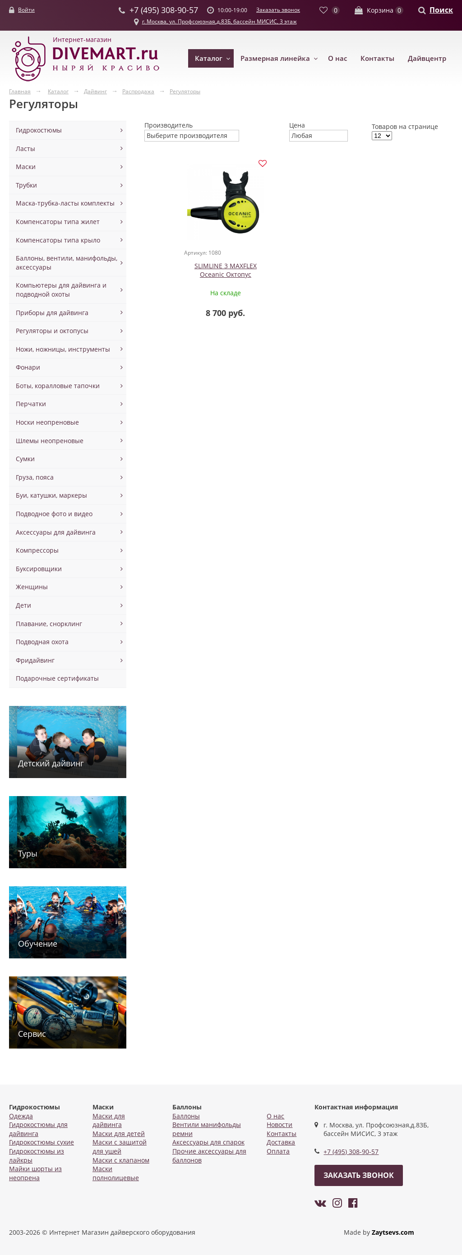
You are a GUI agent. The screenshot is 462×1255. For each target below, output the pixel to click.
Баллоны (186, 1116)
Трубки (26, 185)
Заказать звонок (278, 10)
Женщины (32, 586)
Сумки (25, 458)
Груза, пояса (35, 477)
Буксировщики (39, 568)
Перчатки (31, 403)
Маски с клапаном (120, 1160)
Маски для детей (118, 1133)
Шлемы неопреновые (49, 440)
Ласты (25, 148)
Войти (26, 10)
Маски (26, 166)
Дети (23, 605)
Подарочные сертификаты (57, 678)
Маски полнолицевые (115, 1173)
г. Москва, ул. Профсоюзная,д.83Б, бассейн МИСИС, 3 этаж (219, 21)
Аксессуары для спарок (208, 1142)
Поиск (441, 10)
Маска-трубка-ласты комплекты (65, 203)
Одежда (21, 1116)
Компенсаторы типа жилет (58, 221)
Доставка (281, 1142)
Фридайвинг (35, 660)
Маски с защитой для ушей (119, 1146)
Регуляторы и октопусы (52, 330)
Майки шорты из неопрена (35, 1173)
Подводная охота (42, 641)
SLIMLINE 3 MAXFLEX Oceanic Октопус (211, 270)
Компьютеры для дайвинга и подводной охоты (61, 289)
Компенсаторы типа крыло (58, 240)
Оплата (278, 1151)
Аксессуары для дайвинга (56, 532)
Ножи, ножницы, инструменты (63, 349)
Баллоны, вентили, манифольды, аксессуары (66, 262)
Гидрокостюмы (39, 130)
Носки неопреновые (47, 422)
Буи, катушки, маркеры (51, 495)
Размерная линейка (275, 58)
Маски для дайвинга (108, 1120)
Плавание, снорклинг (49, 623)
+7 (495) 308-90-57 (351, 1151)
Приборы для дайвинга (52, 312)
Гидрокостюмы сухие (41, 1142)
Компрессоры (37, 550)
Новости (279, 1124)
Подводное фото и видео (54, 513)
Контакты (377, 58)
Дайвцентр (427, 58)
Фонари (28, 367)
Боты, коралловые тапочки (58, 385)
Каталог (208, 58)
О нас (337, 58)
